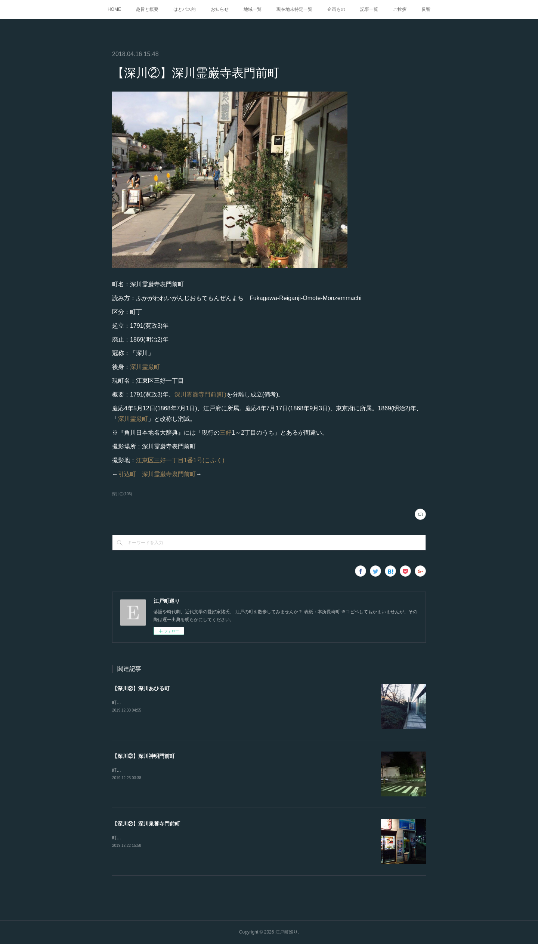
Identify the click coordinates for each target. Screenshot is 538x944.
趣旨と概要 (147, 9)
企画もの (336, 9)
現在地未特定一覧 (294, 9)
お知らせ (220, 9)
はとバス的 (184, 9)
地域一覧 (253, 9)
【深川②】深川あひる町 (141, 688)
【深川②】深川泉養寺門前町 (146, 824)
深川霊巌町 (145, 367)
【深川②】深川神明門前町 (143, 756)
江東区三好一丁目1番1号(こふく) (180, 460)
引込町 (127, 474)
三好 (226, 432)
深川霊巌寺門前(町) (200, 394)
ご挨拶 (399, 9)
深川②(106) (122, 494)
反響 (425, 9)
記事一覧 (369, 9)
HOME (114, 9)
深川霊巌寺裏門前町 (169, 474)
